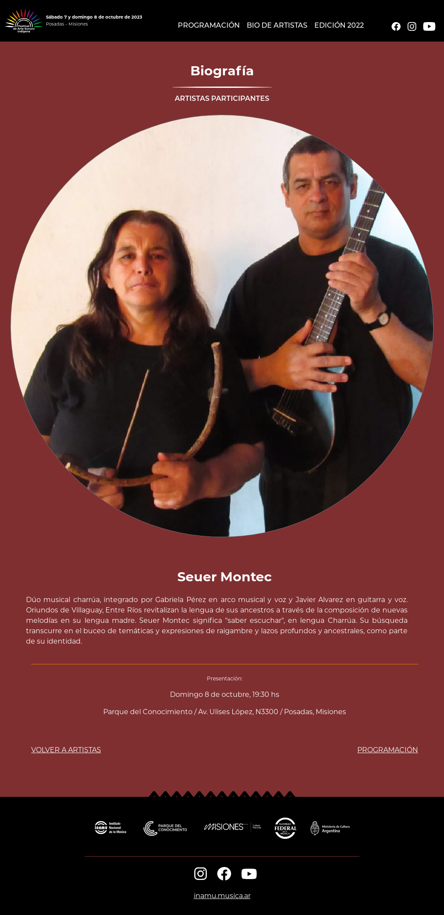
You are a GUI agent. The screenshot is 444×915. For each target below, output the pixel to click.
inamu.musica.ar (222, 896)
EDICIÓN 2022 (339, 26)
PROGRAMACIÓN (387, 750)
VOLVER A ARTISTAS (66, 750)
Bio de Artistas (277, 26)
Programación (209, 26)
